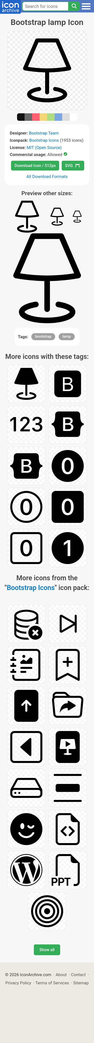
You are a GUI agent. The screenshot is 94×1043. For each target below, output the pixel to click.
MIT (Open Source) (44, 147)
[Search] (74, 6)
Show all (46, 949)
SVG (72, 165)
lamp (66, 336)
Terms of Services (52, 982)
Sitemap (81, 982)
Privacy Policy (18, 982)
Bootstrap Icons (44, 140)
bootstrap (43, 336)
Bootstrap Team (44, 133)
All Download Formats (47, 176)
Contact (78, 974)
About (61, 974)
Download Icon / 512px (35, 165)
